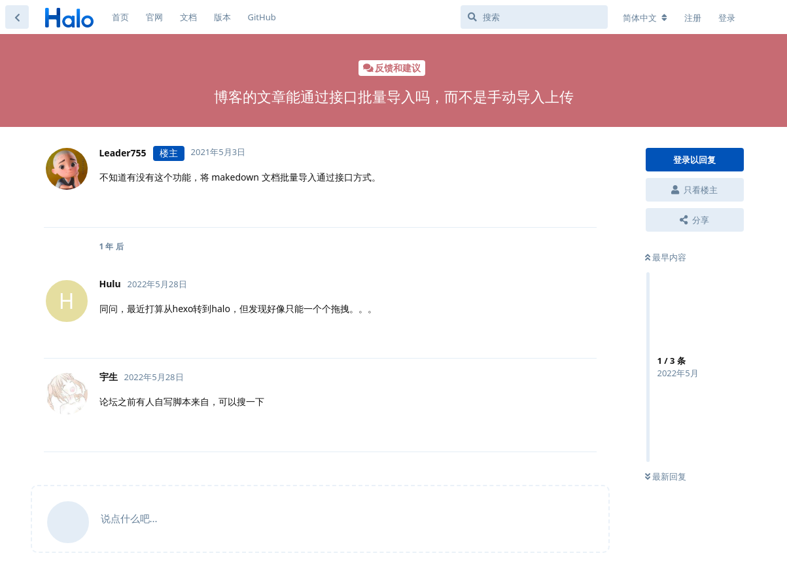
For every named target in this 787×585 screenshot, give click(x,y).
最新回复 (665, 476)
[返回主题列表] (17, 17)
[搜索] (534, 17)
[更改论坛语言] (645, 17)
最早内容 (665, 257)
